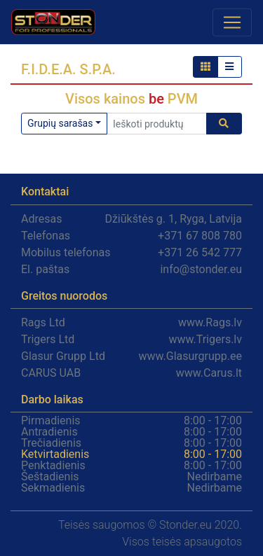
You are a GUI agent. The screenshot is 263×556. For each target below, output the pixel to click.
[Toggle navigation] (232, 22)
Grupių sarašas (60, 123)
